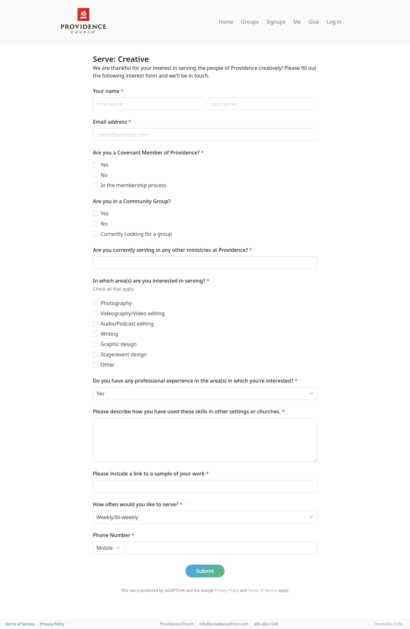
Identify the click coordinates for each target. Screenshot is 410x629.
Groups (249, 21)
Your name (108, 91)
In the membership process (134, 185)
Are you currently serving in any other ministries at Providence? (172, 249)
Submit (205, 571)
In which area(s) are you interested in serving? (151, 280)
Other (108, 364)
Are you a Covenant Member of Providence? (148, 152)
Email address (112, 121)
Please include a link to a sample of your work (151, 473)
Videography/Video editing (133, 313)
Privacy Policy (227, 590)
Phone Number (113, 535)
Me (297, 21)
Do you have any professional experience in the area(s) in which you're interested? (195, 380)
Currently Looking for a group (136, 234)
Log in (334, 21)
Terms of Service (262, 590)
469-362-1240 (266, 624)
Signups (275, 21)
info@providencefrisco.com (224, 624)
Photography (116, 303)
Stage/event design (124, 354)
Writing (109, 334)
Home (226, 21)
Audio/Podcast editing (127, 323)
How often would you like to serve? (137, 504)
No (104, 175)
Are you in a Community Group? (132, 201)
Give (313, 21)
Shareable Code (388, 624)
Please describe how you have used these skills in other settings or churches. (189, 411)
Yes (105, 164)
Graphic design (119, 344)
